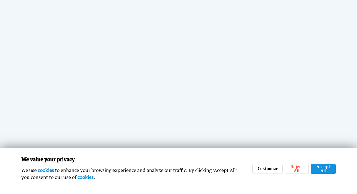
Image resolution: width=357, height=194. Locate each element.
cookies (46, 170)
